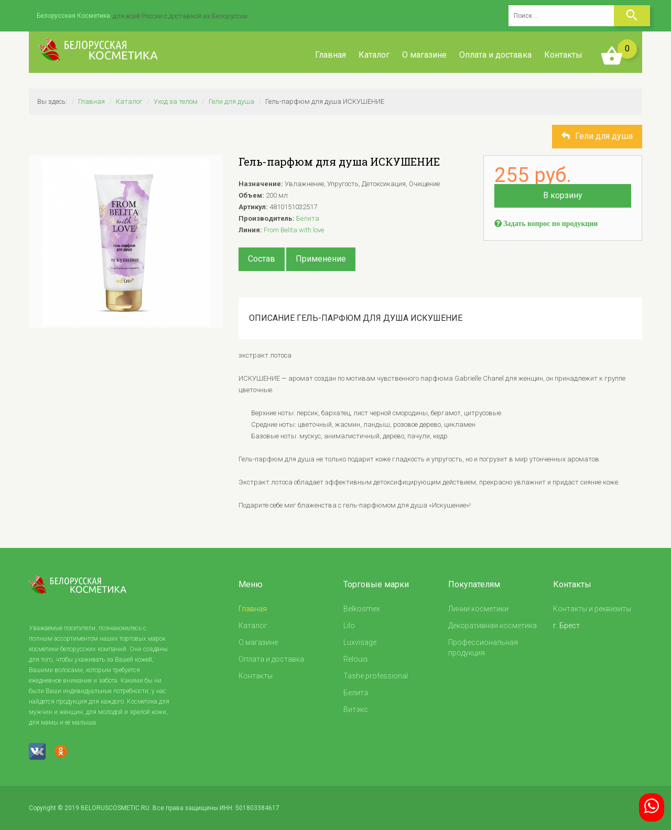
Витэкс (355, 709)
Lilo (349, 625)
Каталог (374, 55)
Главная (330, 55)
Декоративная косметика (492, 625)
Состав (261, 259)
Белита (307, 218)
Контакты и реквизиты (592, 609)
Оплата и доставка (495, 55)
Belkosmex (361, 609)
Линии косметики (478, 609)
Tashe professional (375, 676)
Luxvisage (359, 642)
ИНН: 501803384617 (249, 808)
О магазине (424, 55)
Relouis (355, 659)
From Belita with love (294, 230)
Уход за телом (176, 101)
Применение (321, 259)
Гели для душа (231, 101)
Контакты (563, 55)
